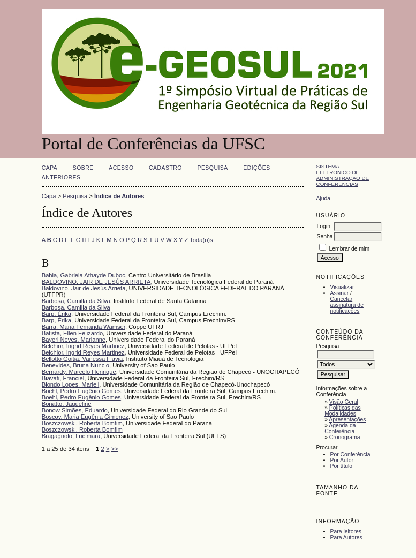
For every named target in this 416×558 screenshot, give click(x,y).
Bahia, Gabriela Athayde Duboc (83, 275)
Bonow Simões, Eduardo (75, 410)
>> (114, 449)
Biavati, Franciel (63, 378)
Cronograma (344, 437)
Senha (325, 236)
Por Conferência (350, 454)
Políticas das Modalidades (342, 411)
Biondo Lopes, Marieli (71, 384)
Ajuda (323, 198)
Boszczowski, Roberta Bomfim (82, 423)
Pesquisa (212, 168)
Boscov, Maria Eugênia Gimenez (85, 416)
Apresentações (347, 420)
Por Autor (341, 460)
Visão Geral (343, 402)
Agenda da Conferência (340, 428)
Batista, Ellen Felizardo (72, 333)
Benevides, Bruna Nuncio (75, 365)
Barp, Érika (56, 314)
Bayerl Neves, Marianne (73, 339)
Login (323, 226)
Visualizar (342, 287)
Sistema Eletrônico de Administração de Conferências (342, 175)
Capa (50, 168)
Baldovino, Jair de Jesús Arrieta (84, 288)
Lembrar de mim (349, 249)
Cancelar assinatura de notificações (347, 305)
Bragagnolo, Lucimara (71, 436)
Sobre (83, 168)
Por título (341, 466)
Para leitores (345, 531)
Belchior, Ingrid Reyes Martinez (83, 346)
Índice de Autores (119, 196)
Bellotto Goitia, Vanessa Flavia (82, 359)
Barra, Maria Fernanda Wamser (83, 326)
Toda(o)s (201, 240)
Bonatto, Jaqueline (67, 404)
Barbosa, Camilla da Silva (76, 301)
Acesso (121, 168)
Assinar (339, 293)
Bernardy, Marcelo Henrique (79, 371)
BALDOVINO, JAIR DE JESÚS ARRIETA (96, 281)
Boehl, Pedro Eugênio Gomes (81, 391)
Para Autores (346, 537)
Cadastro (165, 168)
